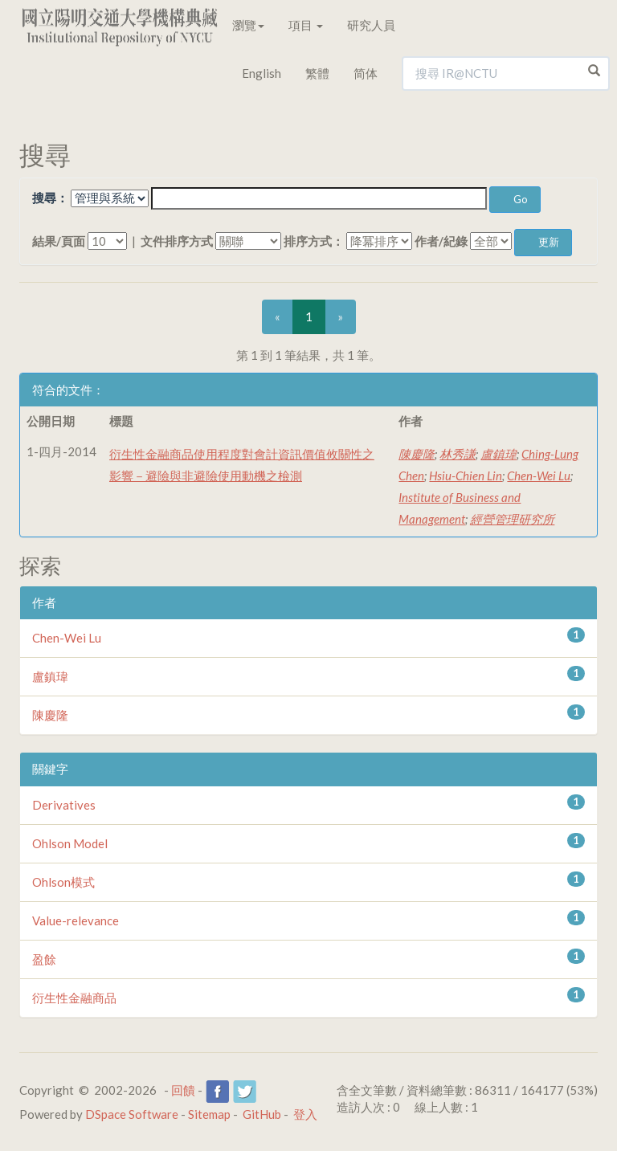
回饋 (183, 1090)
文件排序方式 (177, 241)
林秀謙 (457, 454)
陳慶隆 (416, 454)
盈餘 (44, 959)
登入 (305, 1114)
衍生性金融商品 (74, 997)
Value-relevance (75, 920)
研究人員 (371, 25)
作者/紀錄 (441, 241)
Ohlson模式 (63, 882)
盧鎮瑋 (498, 454)
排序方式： (314, 241)
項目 (305, 25)
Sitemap (209, 1114)
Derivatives (64, 805)
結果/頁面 (58, 241)
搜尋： (50, 197)
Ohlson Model (70, 843)
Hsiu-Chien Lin (465, 475)
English (261, 73)
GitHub (262, 1114)
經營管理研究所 (512, 519)
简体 (365, 73)
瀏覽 (248, 25)
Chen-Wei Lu (538, 475)
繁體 (317, 73)
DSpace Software (131, 1114)
